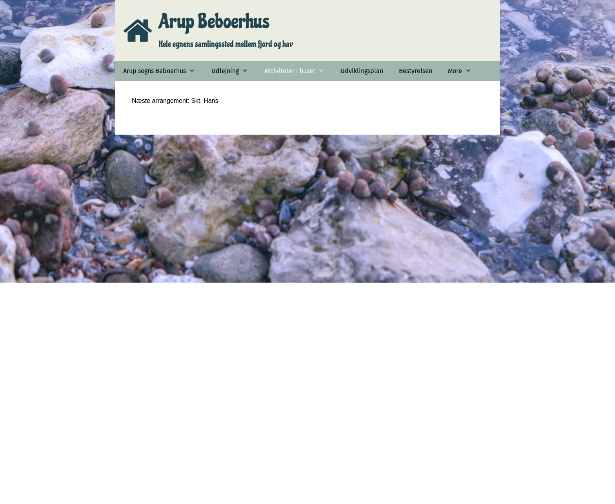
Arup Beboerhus (214, 21)
